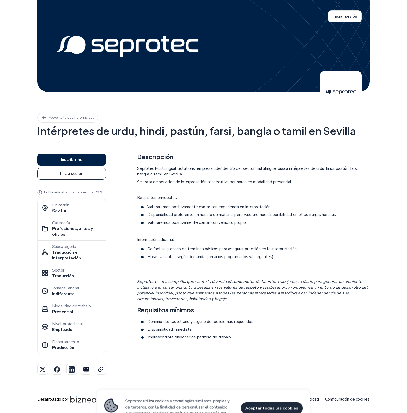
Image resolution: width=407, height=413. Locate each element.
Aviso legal (223, 399)
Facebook (57, 369)
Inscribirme (72, 160)
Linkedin (71, 369)
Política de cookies (257, 399)
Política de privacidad (300, 399)
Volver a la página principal (68, 117)
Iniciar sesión (345, 16)
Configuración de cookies (347, 399)
